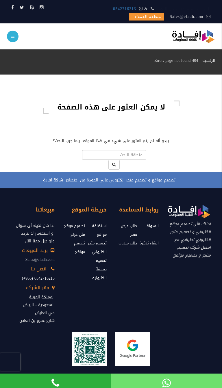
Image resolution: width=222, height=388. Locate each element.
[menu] (12, 36)
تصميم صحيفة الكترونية (99, 269)
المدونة (153, 225)
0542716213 (124, 9)
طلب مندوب (128, 243)
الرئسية (208, 60)
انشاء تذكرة (149, 243)
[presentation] (10, 362)
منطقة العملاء (148, 16)
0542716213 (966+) (38, 278)
